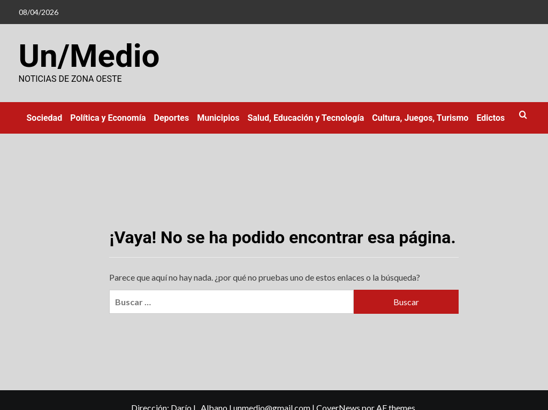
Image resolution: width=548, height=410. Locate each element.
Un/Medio (89, 56)
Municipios (218, 118)
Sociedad (45, 118)
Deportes (171, 118)
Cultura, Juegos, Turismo (420, 118)
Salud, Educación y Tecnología (305, 118)
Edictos (490, 118)
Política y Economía (108, 118)
